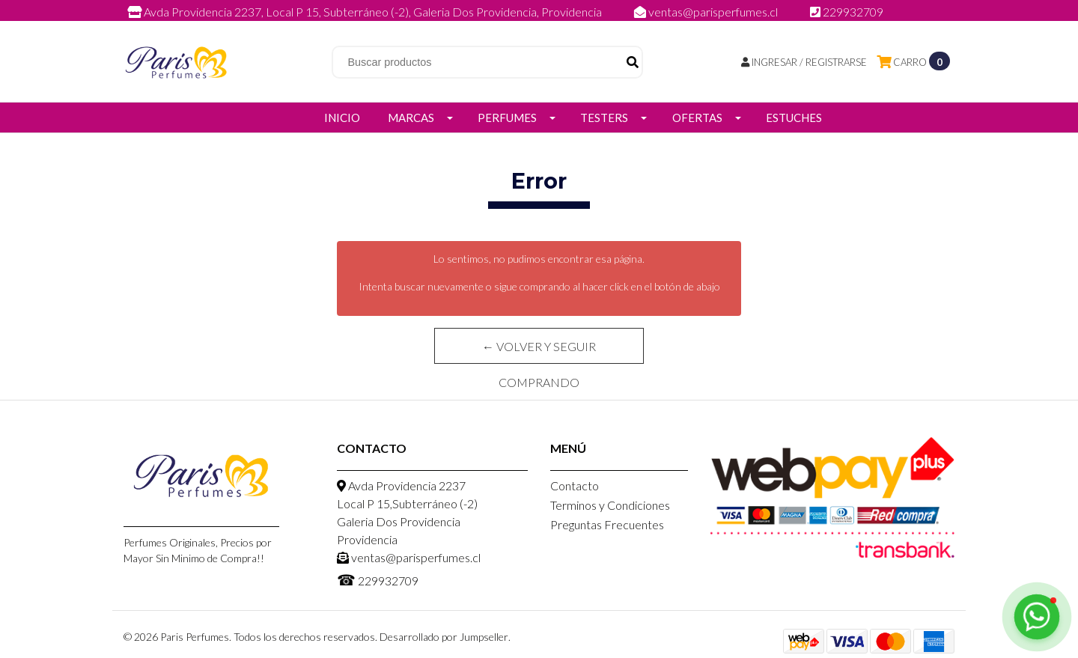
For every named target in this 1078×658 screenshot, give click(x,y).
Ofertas (697, 117)
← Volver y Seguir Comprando (539, 351)
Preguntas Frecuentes (607, 524)
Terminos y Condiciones (610, 505)
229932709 (846, 11)
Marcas (411, 117)
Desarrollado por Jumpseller (444, 636)
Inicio (342, 117)
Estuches (794, 117)
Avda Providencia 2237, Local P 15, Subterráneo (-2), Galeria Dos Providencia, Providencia (365, 11)
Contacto (574, 485)
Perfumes (507, 117)
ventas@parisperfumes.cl (707, 11)
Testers (604, 117)
